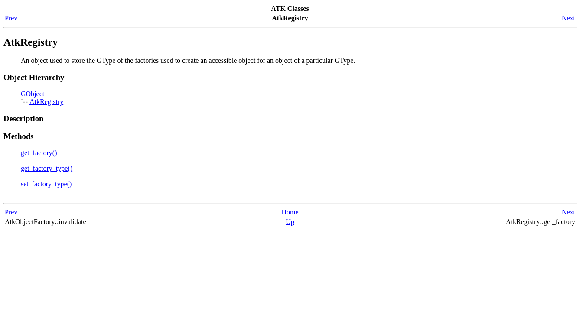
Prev (11, 18)
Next (568, 18)
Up (290, 221)
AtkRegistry (46, 101)
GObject (32, 94)
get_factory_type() (46, 168)
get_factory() (39, 152)
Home (289, 212)
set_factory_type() (46, 184)
